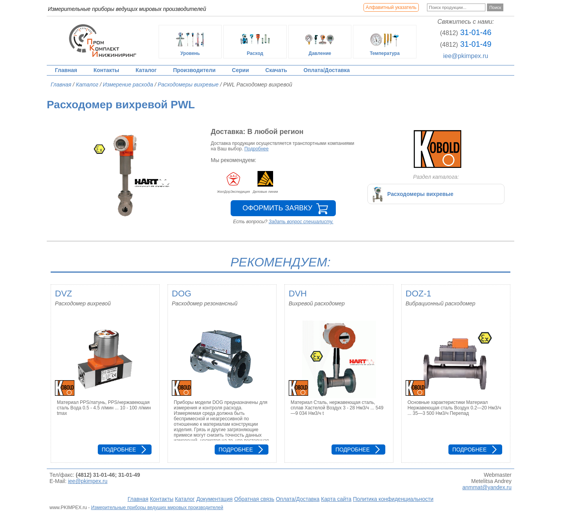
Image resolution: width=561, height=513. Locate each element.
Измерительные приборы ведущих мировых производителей (157, 507)
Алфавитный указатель (391, 7)
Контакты (106, 70)
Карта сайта (336, 499)
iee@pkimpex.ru (465, 56)
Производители (194, 70)
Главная (66, 70)
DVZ (63, 293)
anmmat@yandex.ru (487, 487)
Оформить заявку (277, 208)
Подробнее (256, 149)
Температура (384, 41)
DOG (181, 293)
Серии (240, 70)
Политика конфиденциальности (393, 499)
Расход (255, 41)
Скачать (276, 70)
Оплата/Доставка (326, 70)
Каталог (146, 70)
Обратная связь (254, 499)
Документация (214, 499)
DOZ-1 (418, 293)
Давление (319, 41)
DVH (298, 293)
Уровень (190, 41)
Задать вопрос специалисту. (301, 221)
